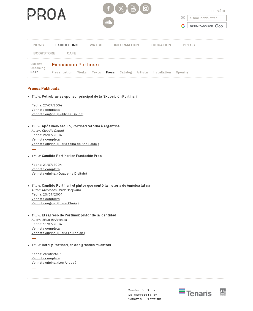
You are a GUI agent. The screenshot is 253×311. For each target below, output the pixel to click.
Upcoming (38, 68)
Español (218, 11)
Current (36, 64)
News (38, 45)
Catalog (126, 72)
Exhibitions (66, 45)
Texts (96, 72)
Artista (142, 72)
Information (126, 45)
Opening (182, 72)
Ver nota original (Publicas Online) (57, 114)
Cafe (71, 53)
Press (189, 45)
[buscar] (206, 26)
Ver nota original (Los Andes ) (54, 263)
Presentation (62, 72)
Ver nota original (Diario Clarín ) (55, 203)
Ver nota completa (46, 110)
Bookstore (44, 53)
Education (161, 45)
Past (34, 72)
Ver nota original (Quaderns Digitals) (59, 173)
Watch (96, 45)
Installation (162, 72)
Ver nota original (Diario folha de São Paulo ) (65, 144)
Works (82, 72)
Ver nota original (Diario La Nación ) (58, 233)
